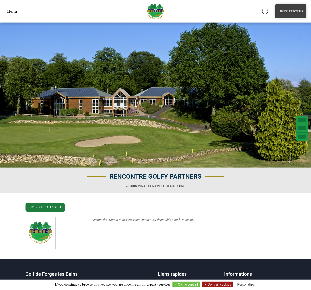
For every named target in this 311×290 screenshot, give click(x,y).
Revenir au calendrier (45, 207)
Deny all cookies (217, 284)
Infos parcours (291, 11)
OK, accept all (186, 284)
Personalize (245, 284)
